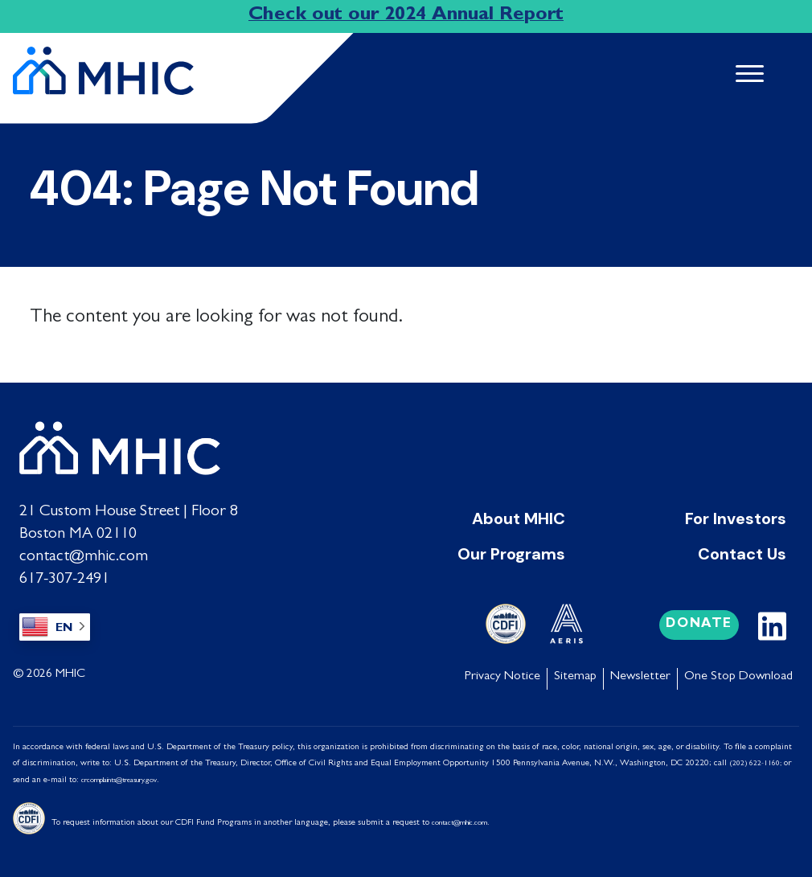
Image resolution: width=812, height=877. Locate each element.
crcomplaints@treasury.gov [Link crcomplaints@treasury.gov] (119, 781)
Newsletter (640, 676)
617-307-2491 (64, 580)
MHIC (70, 674)
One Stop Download (738, 676)
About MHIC (518, 518)
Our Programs (511, 553)
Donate (699, 624)
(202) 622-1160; (755, 764)
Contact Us (742, 553)
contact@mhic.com (83, 557)
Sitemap (575, 676)
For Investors (735, 518)
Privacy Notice (502, 676)
